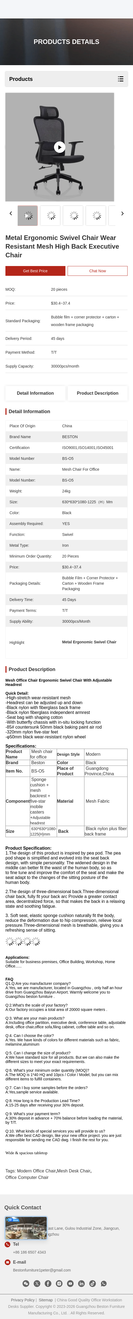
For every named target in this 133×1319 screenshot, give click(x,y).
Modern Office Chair (36, 1171)
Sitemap (46, 1300)
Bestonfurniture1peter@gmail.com (42, 1270)
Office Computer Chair (27, 1177)
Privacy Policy (22, 1300)
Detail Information (35, 393)
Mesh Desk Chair (73, 1171)
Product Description (97, 393)
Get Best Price (35, 271)
